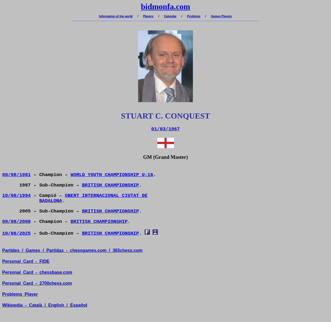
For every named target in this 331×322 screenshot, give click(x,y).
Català (35, 305)
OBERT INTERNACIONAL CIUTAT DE (106, 195)
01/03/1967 (165, 129)
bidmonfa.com (165, 6)
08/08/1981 (16, 174)
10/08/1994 (16, 195)
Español (78, 305)
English (56, 305)
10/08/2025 (16, 233)
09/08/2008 (16, 221)
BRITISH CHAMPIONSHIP (110, 185)
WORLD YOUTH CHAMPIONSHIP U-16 (112, 174)
